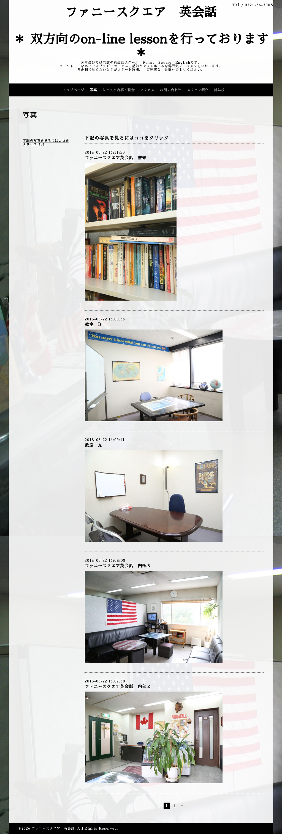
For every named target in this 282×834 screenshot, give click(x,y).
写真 (93, 90)
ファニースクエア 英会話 (53, 828)
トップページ (73, 90)
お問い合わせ (170, 90)
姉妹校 (219, 90)
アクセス (147, 90)
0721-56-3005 (259, 5)
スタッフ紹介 (197, 90)
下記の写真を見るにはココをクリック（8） (46, 142)
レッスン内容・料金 (118, 90)
